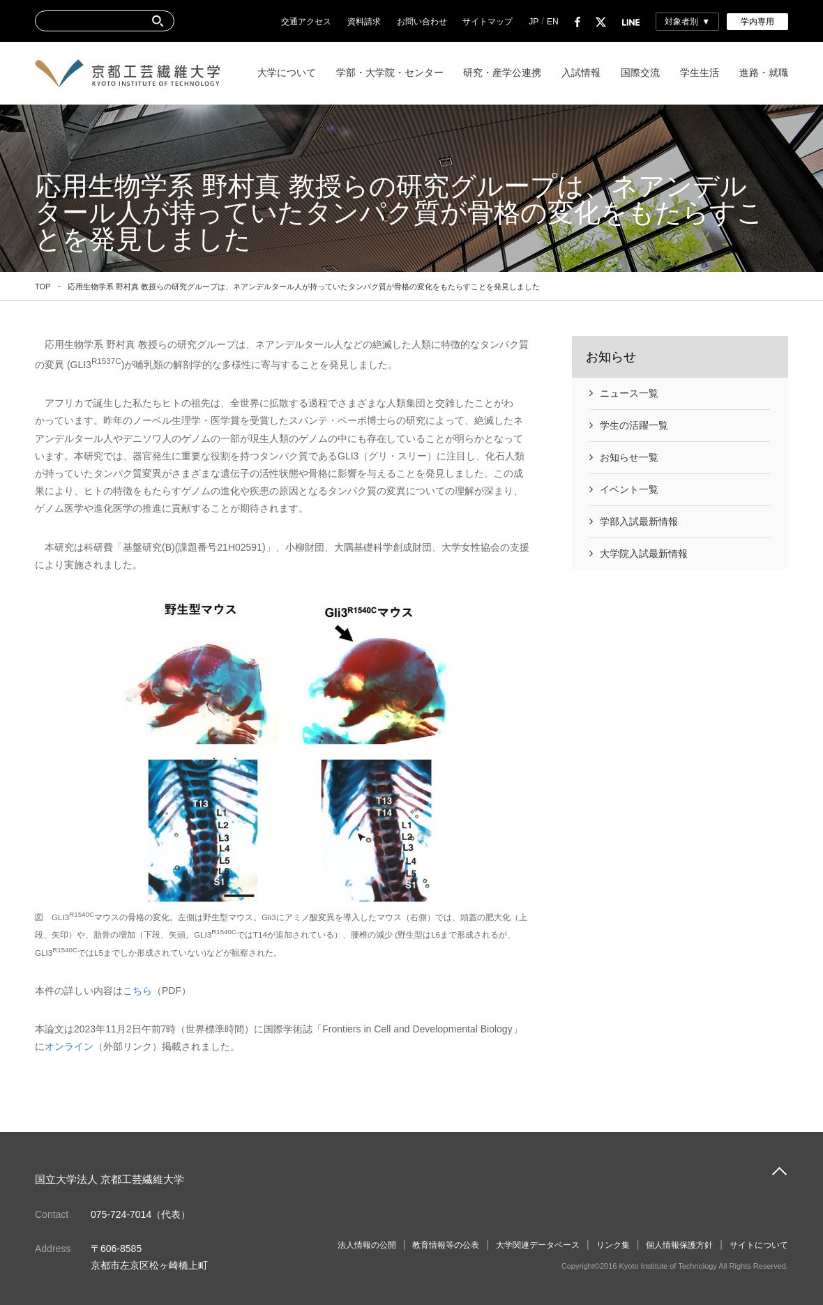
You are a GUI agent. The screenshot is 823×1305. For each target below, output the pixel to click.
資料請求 (364, 21)
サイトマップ (487, 21)
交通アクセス (306, 21)
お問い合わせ (422, 21)
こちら (137, 990)
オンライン (69, 1046)
